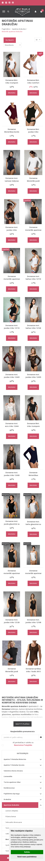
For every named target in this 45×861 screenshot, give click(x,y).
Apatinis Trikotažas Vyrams (14, 765)
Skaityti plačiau (22, 724)
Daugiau (11, 93)
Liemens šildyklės (12, 811)
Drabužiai (7, 799)
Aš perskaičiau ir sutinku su (23, 743)
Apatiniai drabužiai (11, 805)
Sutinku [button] (27, 852)
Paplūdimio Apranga (12, 794)
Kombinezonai (9, 788)
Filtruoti (10, 40)
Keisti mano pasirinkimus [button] (26, 857)
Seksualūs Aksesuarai (14, 822)
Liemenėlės (8, 776)
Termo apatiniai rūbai (12, 782)
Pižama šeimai (11, 816)
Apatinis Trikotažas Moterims (15, 759)
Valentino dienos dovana (13, 771)
